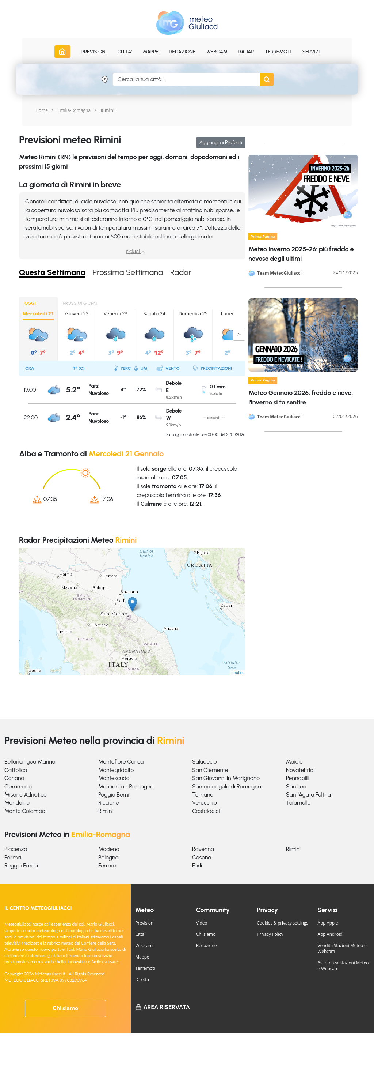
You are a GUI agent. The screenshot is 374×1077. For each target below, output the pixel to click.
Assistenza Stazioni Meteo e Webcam (343, 966)
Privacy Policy (270, 934)
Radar (246, 52)
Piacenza (15, 849)
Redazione (206, 945)
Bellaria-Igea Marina (30, 761)
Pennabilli (297, 778)
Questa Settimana (52, 272)
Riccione (108, 802)
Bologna (108, 857)
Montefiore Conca (121, 761)
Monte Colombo (24, 810)
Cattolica (15, 770)
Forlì (197, 865)
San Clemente (210, 770)
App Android (330, 934)
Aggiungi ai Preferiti (220, 142)
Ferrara (107, 865)
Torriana (202, 794)
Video (201, 923)
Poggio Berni (113, 794)
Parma (12, 857)
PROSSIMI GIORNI (80, 303)
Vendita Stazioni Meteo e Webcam (342, 948)
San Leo (296, 786)
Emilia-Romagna (74, 110)
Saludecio (204, 761)
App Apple (328, 923)
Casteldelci (206, 810)
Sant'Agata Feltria (308, 794)
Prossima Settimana (128, 272)
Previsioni (144, 923)
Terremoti (145, 968)
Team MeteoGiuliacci (279, 273)
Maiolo (294, 761)
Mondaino (17, 802)
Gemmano (18, 786)
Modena (108, 849)
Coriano (14, 778)
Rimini (105, 810)
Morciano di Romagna (125, 786)
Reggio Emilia (21, 865)
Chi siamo (65, 1008)
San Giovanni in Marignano (226, 778)
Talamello (298, 802)
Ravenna (203, 849)
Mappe (142, 957)
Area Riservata (166, 1006)
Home (41, 110)
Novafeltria (299, 770)
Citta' (140, 934)
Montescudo (114, 778)
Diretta (142, 979)
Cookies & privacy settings (282, 923)
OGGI (30, 303)
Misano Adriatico (25, 794)
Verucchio (204, 802)
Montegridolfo (116, 770)
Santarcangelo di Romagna (226, 786)
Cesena (201, 857)
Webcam (217, 52)
